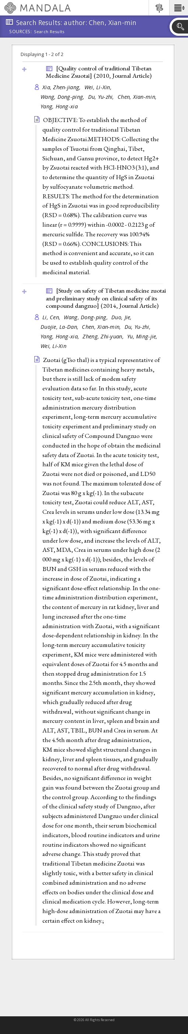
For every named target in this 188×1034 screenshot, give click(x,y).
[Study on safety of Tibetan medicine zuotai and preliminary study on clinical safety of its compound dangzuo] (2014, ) (106, 298)
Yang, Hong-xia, (61, 336)
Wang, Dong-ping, (63, 96)
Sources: (20, 32)
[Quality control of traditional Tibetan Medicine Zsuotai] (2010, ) (99, 72)
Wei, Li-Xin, (99, 87)
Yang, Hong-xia (59, 106)
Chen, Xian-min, (138, 96)
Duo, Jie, (122, 317)
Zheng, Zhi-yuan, (104, 336)
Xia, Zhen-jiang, (62, 87)
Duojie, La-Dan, (60, 326)
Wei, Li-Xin (53, 345)
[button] (178, 7)
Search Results (49, 31)
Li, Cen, (52, 317)
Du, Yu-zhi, (102, 96)
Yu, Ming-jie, (143, 336)
